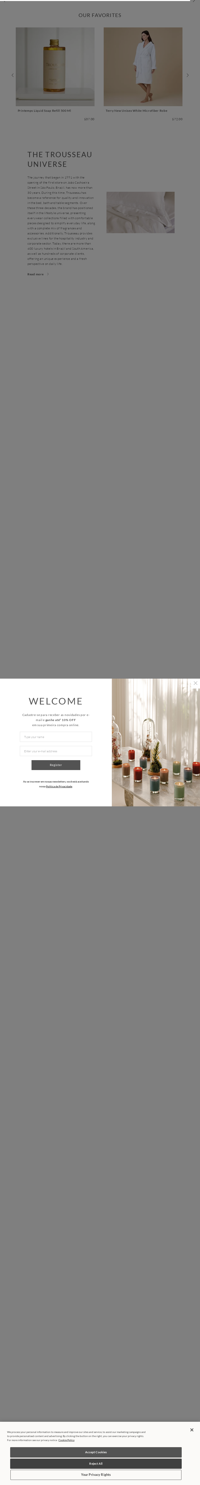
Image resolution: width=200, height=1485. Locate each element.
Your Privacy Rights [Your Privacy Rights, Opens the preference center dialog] (96, 1475)
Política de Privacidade (59, 786)
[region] (100, 1453)
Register (56, 765)
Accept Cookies (96, 1452)
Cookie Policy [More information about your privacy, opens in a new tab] (66, 1440)
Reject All (95, 1463)
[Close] (191, 1429)
